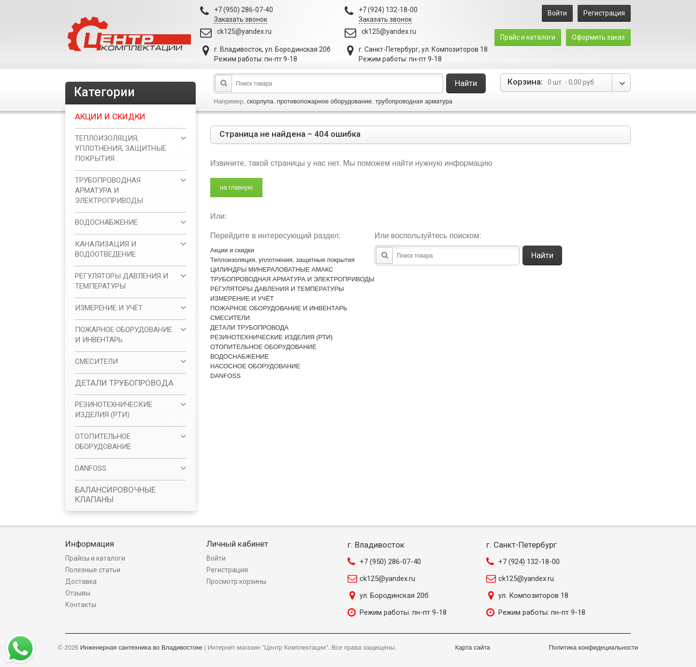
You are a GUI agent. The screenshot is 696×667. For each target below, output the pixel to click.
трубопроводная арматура (413, 101)
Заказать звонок (240, 19)
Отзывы (77, 593)
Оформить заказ (598, 37)
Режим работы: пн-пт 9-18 (403, 612)
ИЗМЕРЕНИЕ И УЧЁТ (242, 298)
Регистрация (604, 13)
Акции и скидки (232, 250)
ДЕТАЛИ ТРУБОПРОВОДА (249, 327)
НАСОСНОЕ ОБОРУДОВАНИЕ (255, 366)
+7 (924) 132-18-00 (529, 561)
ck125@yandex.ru (244, 31)
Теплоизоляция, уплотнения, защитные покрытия (282, 259)
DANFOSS (225, 375)
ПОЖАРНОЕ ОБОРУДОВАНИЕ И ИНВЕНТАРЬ (279, 308)
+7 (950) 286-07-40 (390, 561)
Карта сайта (472, 647)
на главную (236, 187)
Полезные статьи (92, 570)
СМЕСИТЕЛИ (230, 317)
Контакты (80, 605)
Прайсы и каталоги (95, 558)
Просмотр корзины (236, 581)
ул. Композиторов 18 (533, 595)
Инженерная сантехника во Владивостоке (141, 647)
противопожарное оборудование (324, 101)
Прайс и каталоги (527, 37)
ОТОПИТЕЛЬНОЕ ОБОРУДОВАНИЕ (263, 346)
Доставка (81, 581)
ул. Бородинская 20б (394, 595)
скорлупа (260, 101)
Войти (557, 13)
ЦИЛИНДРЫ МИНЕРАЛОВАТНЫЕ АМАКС (271, 269)
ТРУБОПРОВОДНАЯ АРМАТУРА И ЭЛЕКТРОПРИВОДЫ (292, 279)
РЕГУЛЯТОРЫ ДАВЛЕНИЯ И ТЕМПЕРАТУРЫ (277, 288)
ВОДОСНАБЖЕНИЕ (239, 356)
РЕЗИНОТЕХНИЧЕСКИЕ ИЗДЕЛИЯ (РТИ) (271, 337)
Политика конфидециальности (593, 647)
